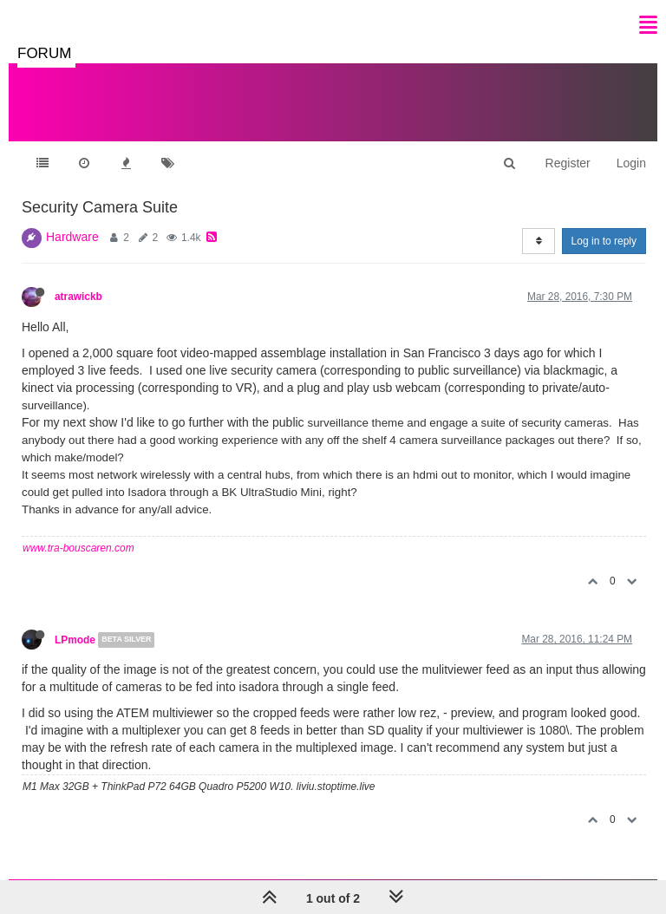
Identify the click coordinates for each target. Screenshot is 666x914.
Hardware (72, 237)
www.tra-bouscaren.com (78, 548)
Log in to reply (604, 241)
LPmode (75, 640)
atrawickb (78, 297)
